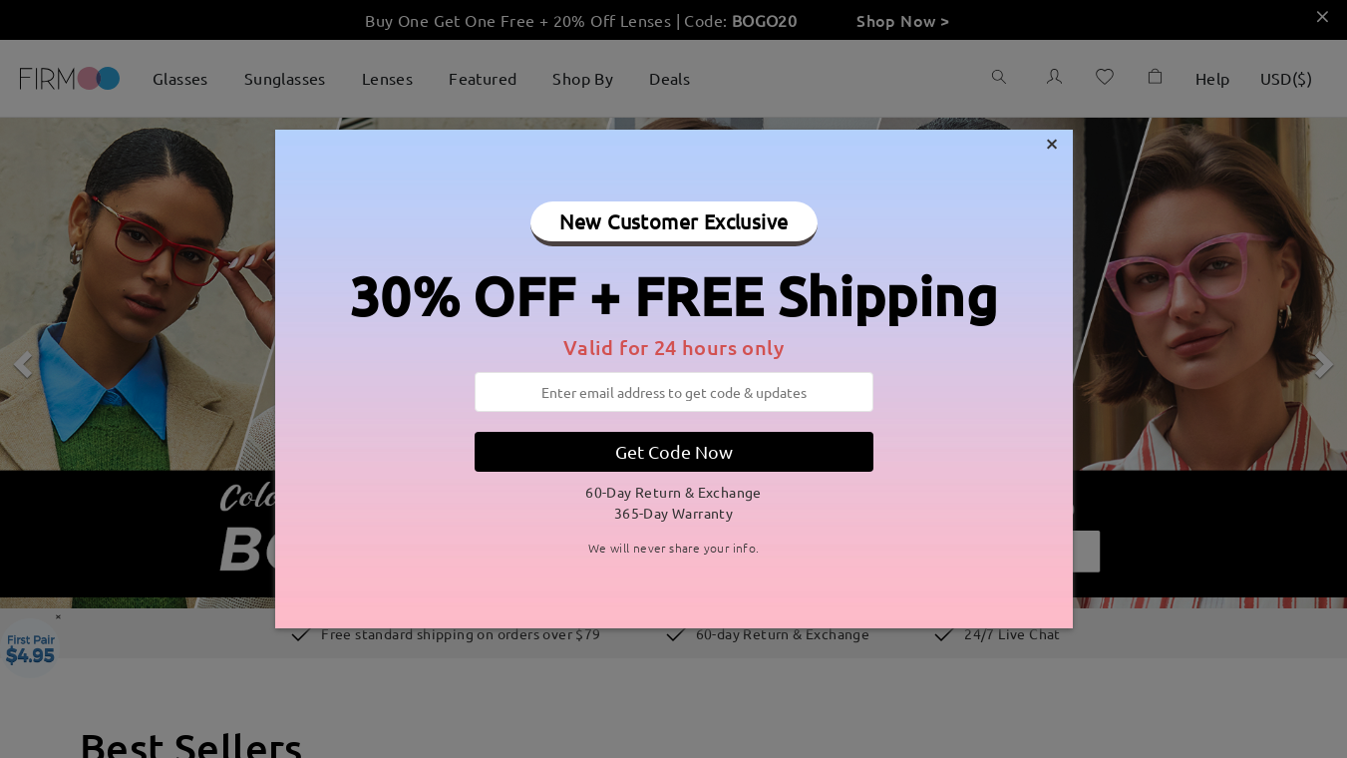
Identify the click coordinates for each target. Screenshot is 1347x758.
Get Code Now (674, 451)
